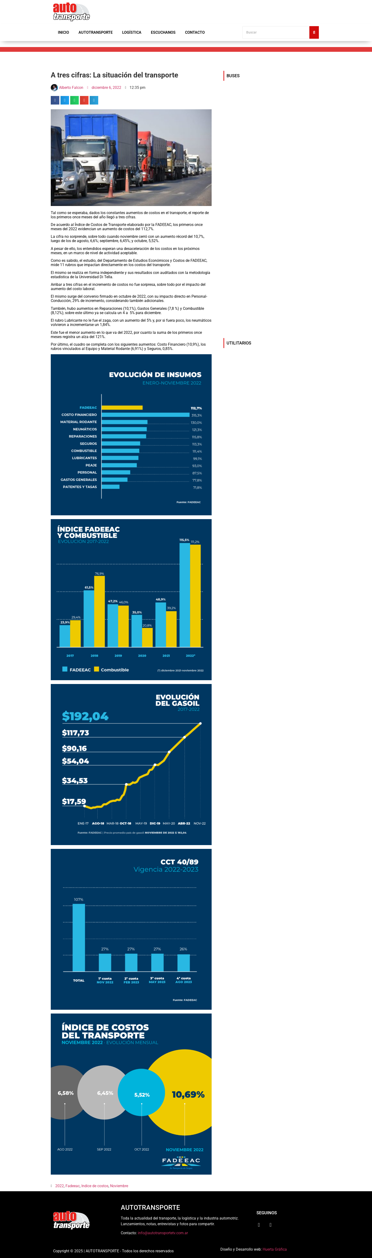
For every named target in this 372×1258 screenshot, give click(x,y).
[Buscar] (275, 32)
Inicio (63, 32)
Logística (131, 32)
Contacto (195, 32)
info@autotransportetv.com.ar (163, 1233)
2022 (59, 1186)
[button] (55, 100)
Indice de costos (94, 1186)
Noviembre (119, 1186)
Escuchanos (163, 32)
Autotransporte (96, 32)
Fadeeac (72, 1186)
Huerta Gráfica (275, 1249)
